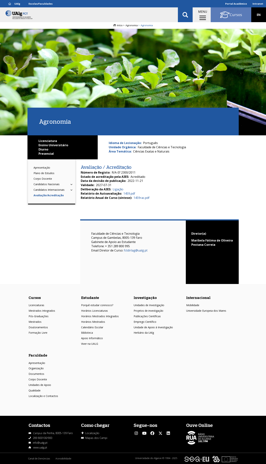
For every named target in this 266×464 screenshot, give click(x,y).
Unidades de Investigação (149, 305)
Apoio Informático (92, 338)
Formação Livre (38, 332)
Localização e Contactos (43, 396)
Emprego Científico (145, 321)
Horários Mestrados (93, 321)
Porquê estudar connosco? (97, 305)
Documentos (36, 374)
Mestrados (35, 321)
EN (259, 15)
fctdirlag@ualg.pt (135, 250)
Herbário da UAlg (144, 332)
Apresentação (42, 167)
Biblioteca (87, 332)
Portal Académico (236, 3)
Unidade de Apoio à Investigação (153, 327)
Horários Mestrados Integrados (100, 316)
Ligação (118, 189)
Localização (92, 433)
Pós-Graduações (38, 316)
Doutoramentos (38, 327)
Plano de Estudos (44, 173)
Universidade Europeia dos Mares (206, 310)
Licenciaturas (36, 305)
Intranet (258, 3)
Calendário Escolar (92, 327)
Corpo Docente (43, 178)
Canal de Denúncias (39, 458)
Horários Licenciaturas (94, 310)
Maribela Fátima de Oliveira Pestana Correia (212, 242)
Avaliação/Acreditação (49, 195)
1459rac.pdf (141, 198)
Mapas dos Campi (96, 438)
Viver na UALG (89, 343)
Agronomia (132, 25)
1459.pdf (129, 193)
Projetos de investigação (148, 310)
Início (120, 25)
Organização (36, 368)
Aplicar (185, 14)
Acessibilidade (63, 458)
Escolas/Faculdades (41, 3)
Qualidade (35, 390)
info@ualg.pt (40, 442)
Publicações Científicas (147, 316)
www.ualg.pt (40, 447)
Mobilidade (192, 305)
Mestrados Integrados (42, 310)
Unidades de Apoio (40, 385)
